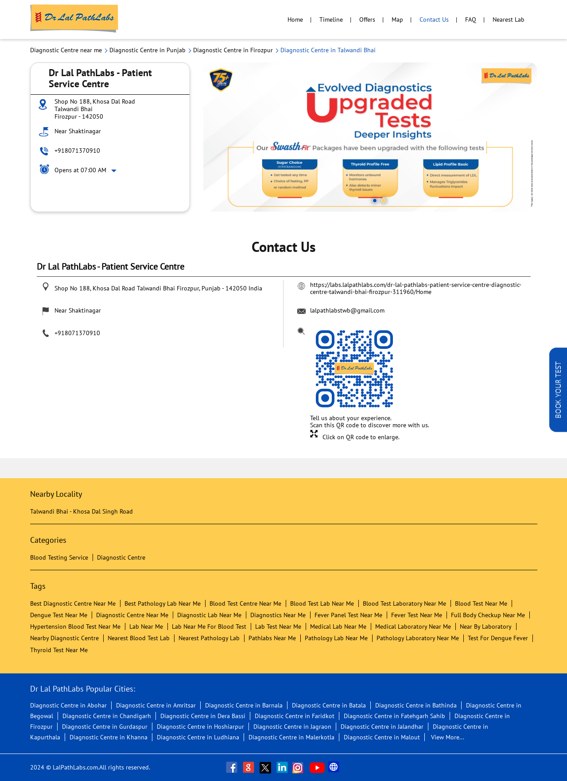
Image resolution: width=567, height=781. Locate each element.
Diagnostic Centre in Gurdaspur (105, 727)
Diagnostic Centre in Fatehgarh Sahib (394, 716)
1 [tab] (375, 200)
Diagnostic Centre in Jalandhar (382, 727)
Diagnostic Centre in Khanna (109, 737)
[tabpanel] (370, 137)
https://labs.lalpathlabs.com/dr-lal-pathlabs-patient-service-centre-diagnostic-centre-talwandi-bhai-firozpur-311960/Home (415, 288)
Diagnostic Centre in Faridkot (294, 716)
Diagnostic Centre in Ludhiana (198, 737)
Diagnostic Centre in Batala (329, 705)
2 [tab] (383, 200)
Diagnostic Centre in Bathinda (416, 705)
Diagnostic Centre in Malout (382, 737)
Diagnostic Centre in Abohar (68, 705)
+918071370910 (77, 151)
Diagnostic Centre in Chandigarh (106, 716)
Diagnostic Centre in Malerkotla (291, 737)
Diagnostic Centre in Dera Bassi (202, 716)
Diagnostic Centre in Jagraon (292, 727)
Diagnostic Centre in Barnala (244, 705)
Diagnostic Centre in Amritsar (156, 705)
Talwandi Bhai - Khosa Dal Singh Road (81, 511)
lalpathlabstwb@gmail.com (347, 310)
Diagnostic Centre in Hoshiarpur (200, 727)
